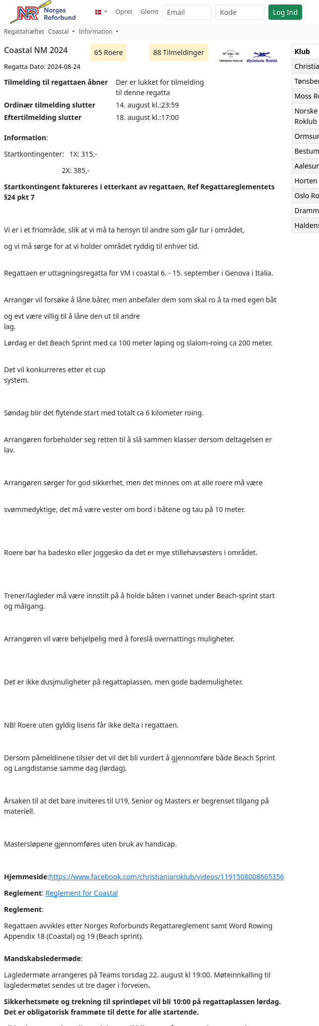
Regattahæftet (24, 31)
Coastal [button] (59, 31)
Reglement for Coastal (82, 893)
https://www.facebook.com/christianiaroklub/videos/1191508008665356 (166, 876)
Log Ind (285, 12)
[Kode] (239, 12)
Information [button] (96, 31)
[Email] (187, 12)
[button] (101, 11)
